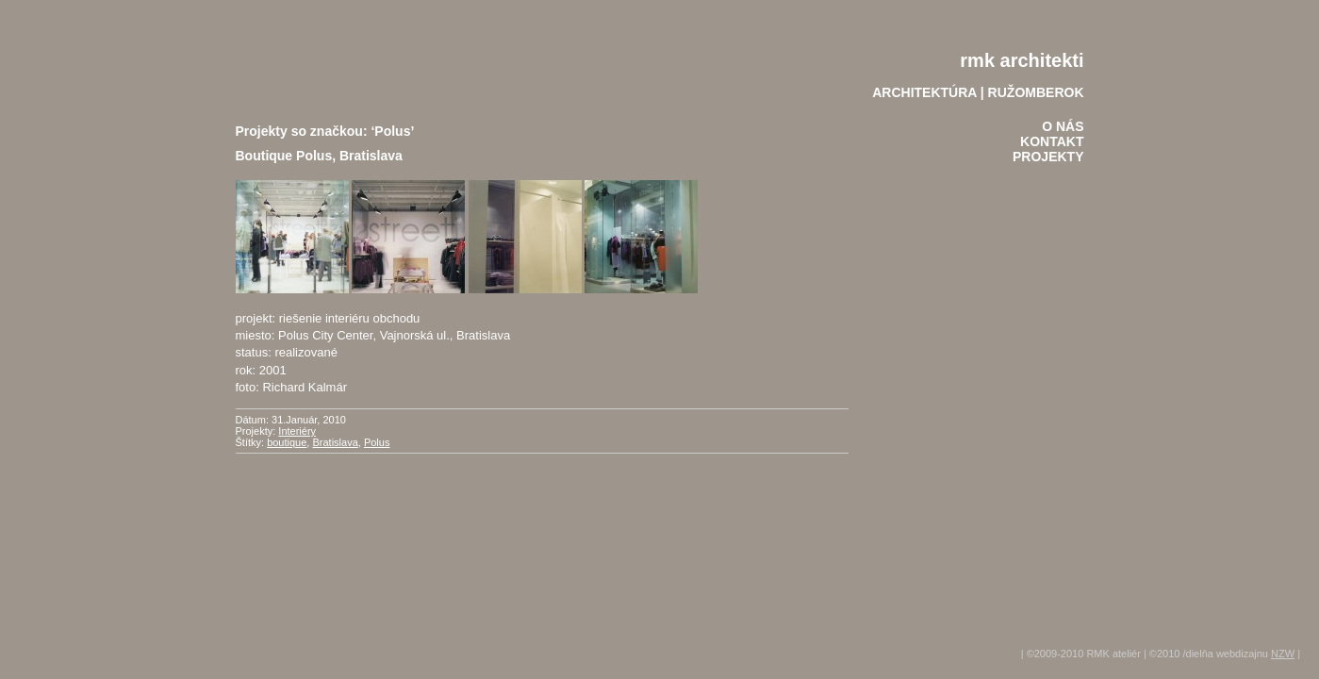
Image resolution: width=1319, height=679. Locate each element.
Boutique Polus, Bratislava (319, 155)
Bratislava (334, 442)
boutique (286, 442)
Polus (377, 442)
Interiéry (297, 431)
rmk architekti (1021, 60)
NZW (1282, 653)
